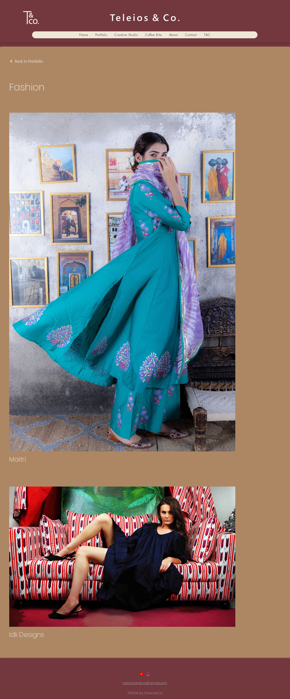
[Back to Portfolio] (26, 61)
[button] (101, 34)
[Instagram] (148, 674)
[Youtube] (141, 674)
